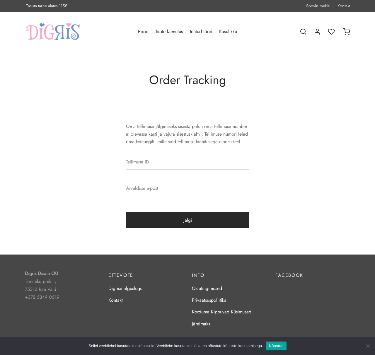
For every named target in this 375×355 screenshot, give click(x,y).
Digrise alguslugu (125, 288)
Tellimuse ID (137, 161)
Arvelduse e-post (142, 188)
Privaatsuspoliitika (209, 300)
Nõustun (276, 346)
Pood (143, 31)
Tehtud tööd (201, 31)
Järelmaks (201, 323)
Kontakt (344, 6)
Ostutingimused (207, 288)
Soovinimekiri (318, 6)
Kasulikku (228, 31)
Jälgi (187, 220)
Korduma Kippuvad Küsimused (221, 311)
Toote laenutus (169, 31)
